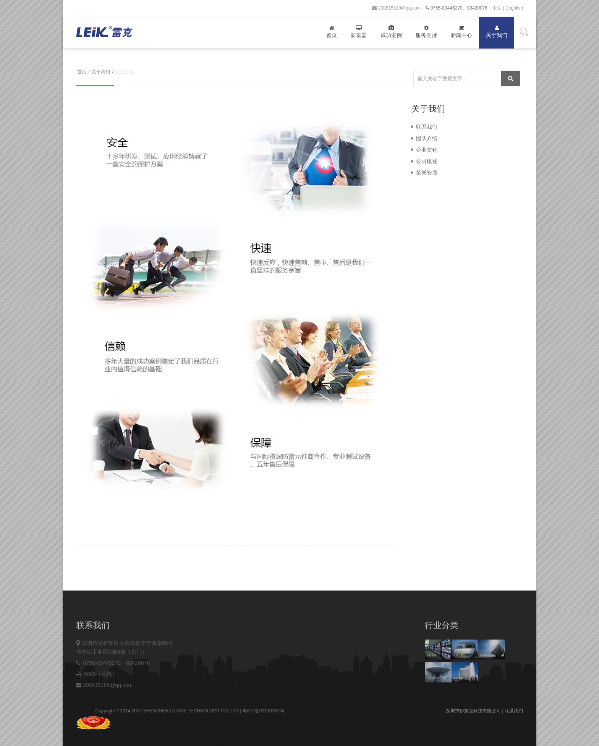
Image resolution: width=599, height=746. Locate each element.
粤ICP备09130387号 (289, 711)
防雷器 (359, 31)
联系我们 (424, 127)
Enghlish (514, 8)
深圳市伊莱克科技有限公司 (473, 711)
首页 (331, 31)
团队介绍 (424, 138)
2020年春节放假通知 (335, 681)
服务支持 (426, 31)
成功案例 (391, 31)
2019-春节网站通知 (333, 693)
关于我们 (496, 31)
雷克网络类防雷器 (216, 681)
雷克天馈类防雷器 (216, 717)
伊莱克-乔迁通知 (330, 669)
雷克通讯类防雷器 (216, 693)
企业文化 (424, 150)
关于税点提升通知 (332, 717)
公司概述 (424, 161)
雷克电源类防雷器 (216, 705)
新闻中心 (461, 31)
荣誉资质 (424, 173)
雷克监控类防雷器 (216, 669)
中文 (497, 8)
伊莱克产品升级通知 (334, 705)
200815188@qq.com (396, 8)
